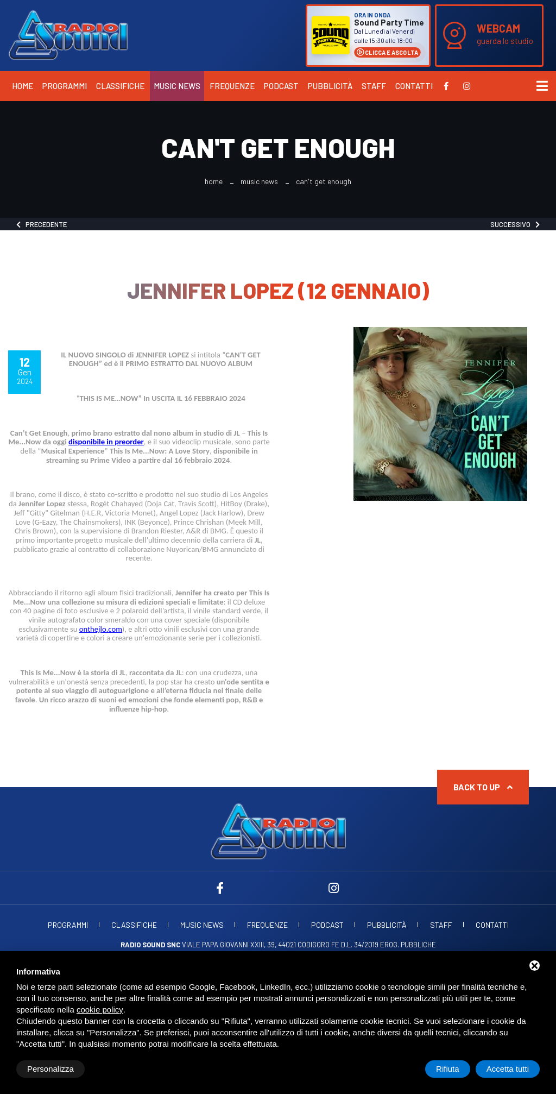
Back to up (483, 787)
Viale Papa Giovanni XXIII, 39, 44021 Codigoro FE (230, 944)
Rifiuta (447, 1068)
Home (22, 86)
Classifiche (120, 86)
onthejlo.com (100, 629)
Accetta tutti (507, 1068)
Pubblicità (330, 86)
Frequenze (232, 86)
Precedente (41, 224)
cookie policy (100, 1009)
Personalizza (50, 1068)
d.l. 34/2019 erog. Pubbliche (388, 944)
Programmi (64, 86)
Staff (374, 86)
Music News (177, 86)
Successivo (515, 224)
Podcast (281, 86)
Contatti (414, 86)
